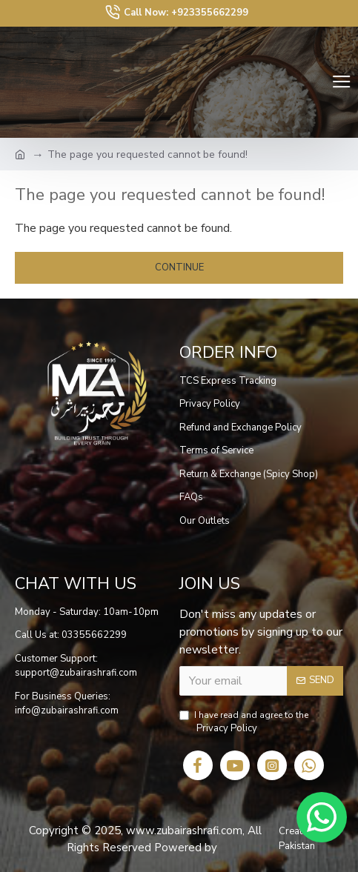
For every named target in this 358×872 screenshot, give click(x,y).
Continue (179, 267)
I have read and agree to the (243, 722)
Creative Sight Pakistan (309, 839)
